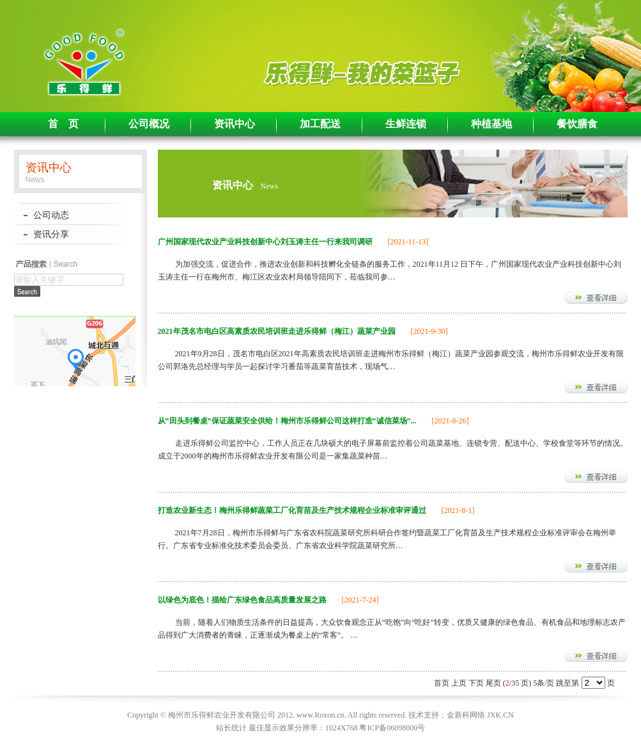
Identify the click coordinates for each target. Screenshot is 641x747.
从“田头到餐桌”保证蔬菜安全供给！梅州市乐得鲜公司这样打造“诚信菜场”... (287, 420)
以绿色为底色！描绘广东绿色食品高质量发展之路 (242, 599)
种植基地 (491, 123)
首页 (441, 683)
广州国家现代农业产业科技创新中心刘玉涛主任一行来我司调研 (265, 241)
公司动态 (51, 215)
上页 (459, 683)
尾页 (493, 683)
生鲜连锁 (405, 123)
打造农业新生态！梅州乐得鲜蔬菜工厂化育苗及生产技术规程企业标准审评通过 (292, 510)
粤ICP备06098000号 (392, 727)
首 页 (63, 123)
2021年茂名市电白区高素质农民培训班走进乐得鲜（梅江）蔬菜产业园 (277, 331)
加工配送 (320, 123)
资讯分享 (51, 234)
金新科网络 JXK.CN (480, 715)
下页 (476, 683)
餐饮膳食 (577, 123)
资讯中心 (234, 123)
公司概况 (148, 123)
